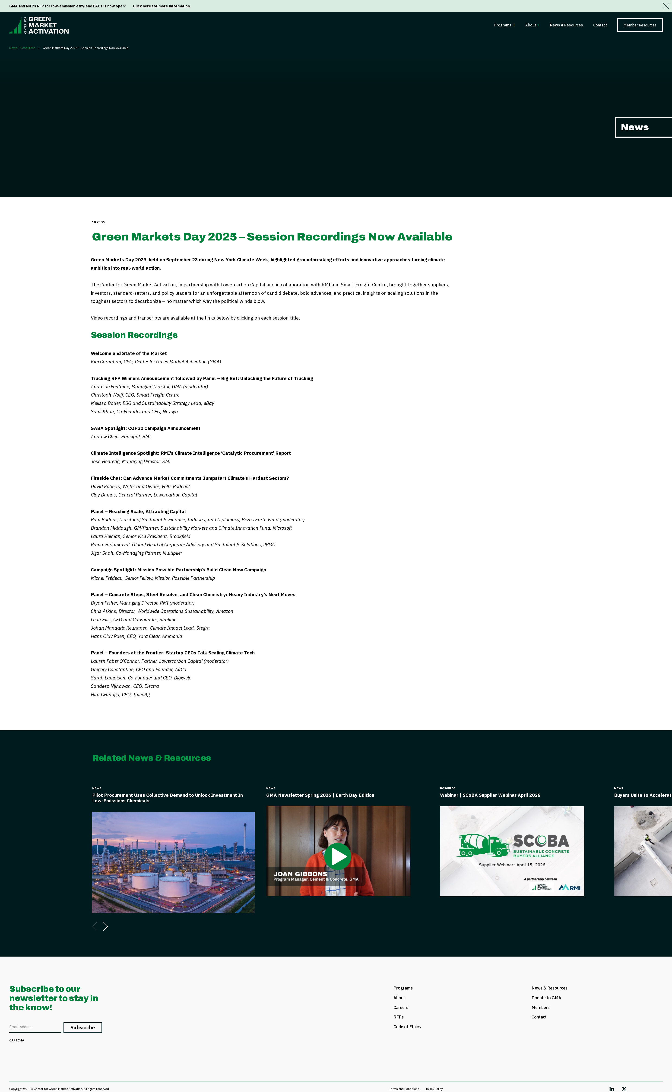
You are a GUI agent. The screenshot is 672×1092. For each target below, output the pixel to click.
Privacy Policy (434, 1089)
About (530, 25)
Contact (600, 25)
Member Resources (640, 25)
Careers (400, 1007)
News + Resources (22, 48)
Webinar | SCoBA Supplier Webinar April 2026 (490, 795)
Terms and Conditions (404, 1089)
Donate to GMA (546, 997)
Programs (502, 25)
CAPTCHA (16, 1040)
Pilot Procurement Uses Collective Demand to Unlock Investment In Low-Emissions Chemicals (167, 798)
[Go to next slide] (105, 926)
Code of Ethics (407, 1026)
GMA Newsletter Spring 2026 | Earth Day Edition (320, 795)
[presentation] (44, 1054)
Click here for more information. (162, 6)
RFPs (398, 1017)
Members (541, 1007)
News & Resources (566, 25)
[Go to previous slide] (95, 926)
